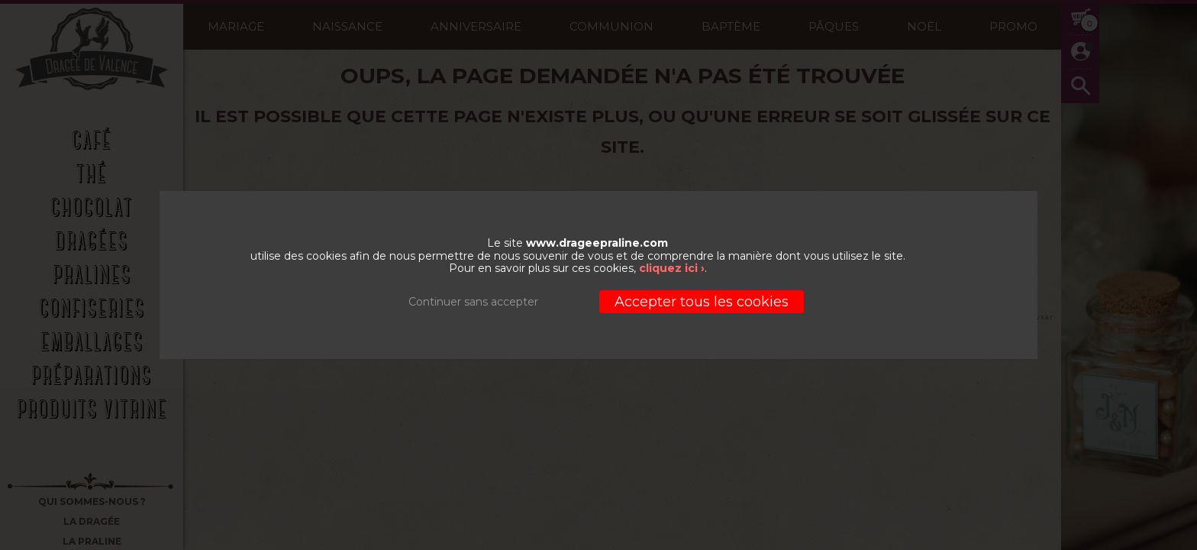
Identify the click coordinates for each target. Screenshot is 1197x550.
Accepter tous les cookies (702, 301)
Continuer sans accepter (473, 302)
